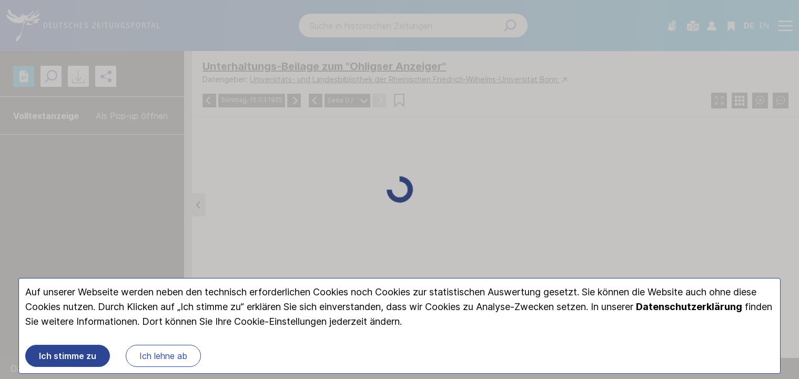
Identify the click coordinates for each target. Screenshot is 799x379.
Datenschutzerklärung (689, 307)
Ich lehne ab (163, 357)
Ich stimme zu (67, 357)
